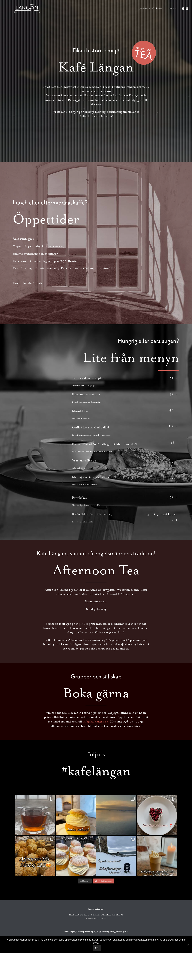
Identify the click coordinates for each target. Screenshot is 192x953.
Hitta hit (173, 8)
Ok (96, 948)
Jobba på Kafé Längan (151, 8)
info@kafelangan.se (95, 721)
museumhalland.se (96, 918)
